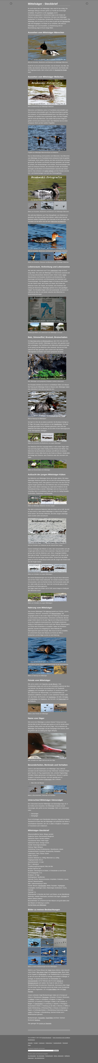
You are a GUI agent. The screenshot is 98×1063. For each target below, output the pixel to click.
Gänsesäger (34, 813)
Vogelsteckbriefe (57, 1043)
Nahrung (48, 611)
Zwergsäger (34, 816)
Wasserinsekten (56, 613)
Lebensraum (54, 270)
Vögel (49, 970)
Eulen (66, 697)
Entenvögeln (48, 779)
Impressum (41, 1043)
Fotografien (41, 1018)
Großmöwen (34, 699)
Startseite (30, 1043)
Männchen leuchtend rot (58, 221)
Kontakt (36, 1043)
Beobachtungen (49, 1056)
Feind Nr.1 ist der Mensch (49, 684)
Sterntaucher (66, 21)
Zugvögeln (50, 13)
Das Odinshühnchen (39, 1058)
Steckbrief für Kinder (61, 70)
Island (64, 275)
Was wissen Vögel (42, 972)
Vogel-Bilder (49, 1018)
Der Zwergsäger (40, 1056)
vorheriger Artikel (11, 3)
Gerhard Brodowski (46, 1037)
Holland (31, 999)
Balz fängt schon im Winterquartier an (41, 341)
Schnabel (64, 896)
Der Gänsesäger (32, 1056)
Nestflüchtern (58, 424)
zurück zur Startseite (45, 1023)
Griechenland (39, 1003)
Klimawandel (42, 885)
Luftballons (31, 690)
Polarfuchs (44, 699)
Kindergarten (42, 974)
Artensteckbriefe (33, 981)
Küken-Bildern (52, 989)
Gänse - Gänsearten (59, 1056)
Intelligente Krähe (56, 972)
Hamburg (37, 1020)
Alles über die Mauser (37, 783)
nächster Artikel (87, 3)
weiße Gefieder (49, 171)
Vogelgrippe (52, 697)
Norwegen (46, 997)
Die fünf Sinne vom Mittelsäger (37, 905)
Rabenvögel (62, 699)
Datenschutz (49, 1043)
